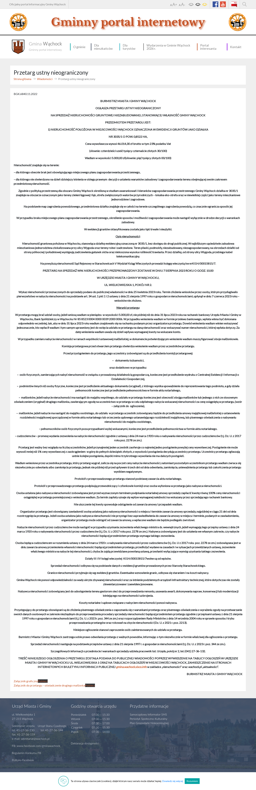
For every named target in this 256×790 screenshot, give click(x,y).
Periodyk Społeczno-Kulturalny (148, 718)
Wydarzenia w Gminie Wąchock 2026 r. (168, 47)
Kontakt (235, 46)
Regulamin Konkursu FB (26, 753)
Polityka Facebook (23, 760)
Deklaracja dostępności (85, 743)
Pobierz (43, 681)
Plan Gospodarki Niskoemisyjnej (149, 723)
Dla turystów (129, 47)
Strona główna (22, 79)
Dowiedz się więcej (172, 781)
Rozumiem (192, 781)
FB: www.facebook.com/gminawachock (36, 745)
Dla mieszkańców (103, 47)
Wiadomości (44, 79)
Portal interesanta (208, 47)
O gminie (79, 46)
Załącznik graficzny (26, 681)
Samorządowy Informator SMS (148, 714)
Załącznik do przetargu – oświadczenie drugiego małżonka (49, 685)
